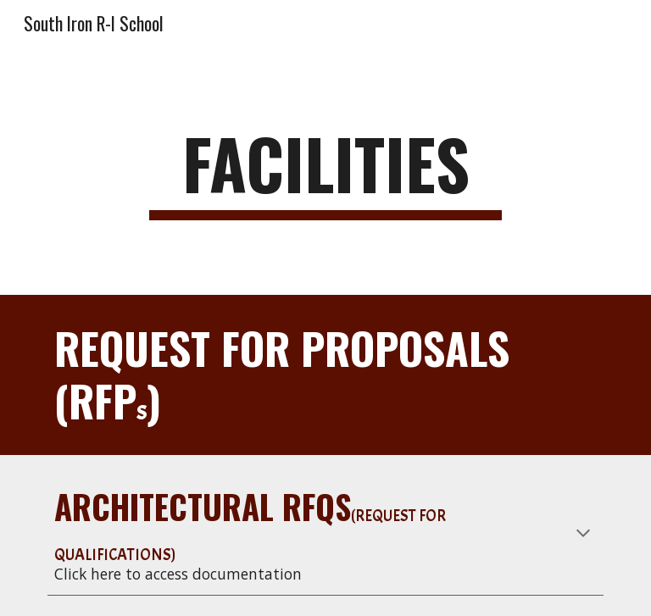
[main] (325, 171)
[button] (583, 534)
